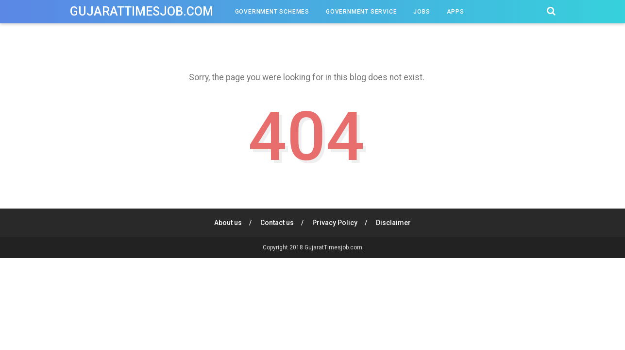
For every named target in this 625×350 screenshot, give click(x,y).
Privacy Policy (334, 223)
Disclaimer (393, 223)
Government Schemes (272, 11)
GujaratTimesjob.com (141, 11)
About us (228, 223)
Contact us (277, 223)
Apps (455, 11)
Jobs (421, 11)
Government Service (361, 11)
